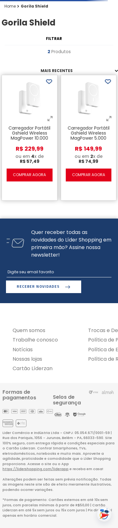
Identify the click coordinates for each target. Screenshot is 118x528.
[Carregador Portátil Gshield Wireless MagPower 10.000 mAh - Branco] (30, 136)
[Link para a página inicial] (10, 6)
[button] (50, 119)
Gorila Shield (34, 6)
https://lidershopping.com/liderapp (36, 468)
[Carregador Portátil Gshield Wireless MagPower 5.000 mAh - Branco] (89, 136)
